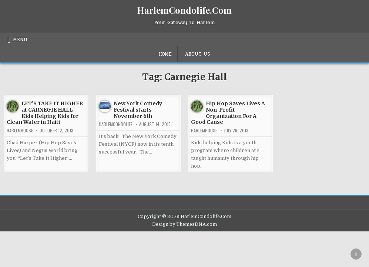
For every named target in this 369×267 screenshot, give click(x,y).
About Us (197, 54)
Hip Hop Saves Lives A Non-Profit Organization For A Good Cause (228, 112)
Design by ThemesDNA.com (184, 224)
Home (165, 54)
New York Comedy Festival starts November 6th (138, 109)
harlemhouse (20, 130)
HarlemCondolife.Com (184, 10)
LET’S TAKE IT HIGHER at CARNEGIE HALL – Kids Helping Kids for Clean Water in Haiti (45, 112)
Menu (20, 39)
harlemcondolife (115, 124)
